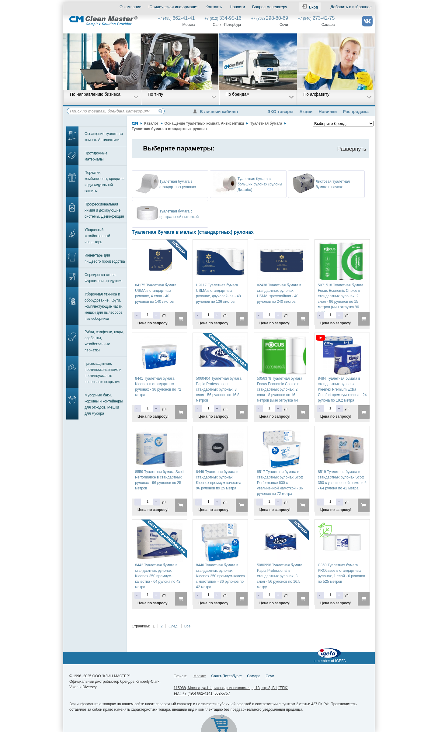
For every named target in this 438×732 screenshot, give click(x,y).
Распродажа (356, 111)
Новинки (327, 111)
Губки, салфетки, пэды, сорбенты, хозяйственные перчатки (104, 341)
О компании (130, 7)
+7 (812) (222, 18)
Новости (237, 7)
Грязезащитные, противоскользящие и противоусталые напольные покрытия (103, 372)
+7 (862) (269, 18)
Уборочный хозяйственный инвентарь (97, 236)
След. (173, 626)
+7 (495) (176, 18)
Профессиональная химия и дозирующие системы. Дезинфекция (104, 210)
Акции (305, 111)
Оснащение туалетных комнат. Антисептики (104, 137)
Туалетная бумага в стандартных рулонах (169, 129)
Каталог (151, 123)
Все (187, 626)
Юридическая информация (173, 7)
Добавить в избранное (351, 7)
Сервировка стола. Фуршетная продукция (103, 278)
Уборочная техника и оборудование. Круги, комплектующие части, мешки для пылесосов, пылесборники (104, 306)
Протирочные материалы (96, 156)
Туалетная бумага (266, 123)
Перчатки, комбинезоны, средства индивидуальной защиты (104, 182)
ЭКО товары (280, 111)
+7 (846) (316, 18)
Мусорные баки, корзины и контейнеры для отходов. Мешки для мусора (104, 404)
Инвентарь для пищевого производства (105, 258)
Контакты (214, 7)
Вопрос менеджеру (269, 7)
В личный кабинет (217, 111)
